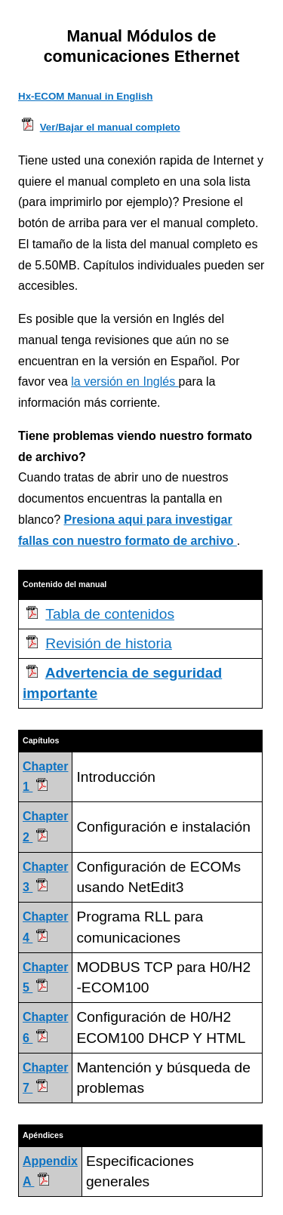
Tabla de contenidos (109, 614)
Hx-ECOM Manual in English (85, 96)
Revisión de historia (108, 643)
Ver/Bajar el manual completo (110, 127)
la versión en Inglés (124, 381)
